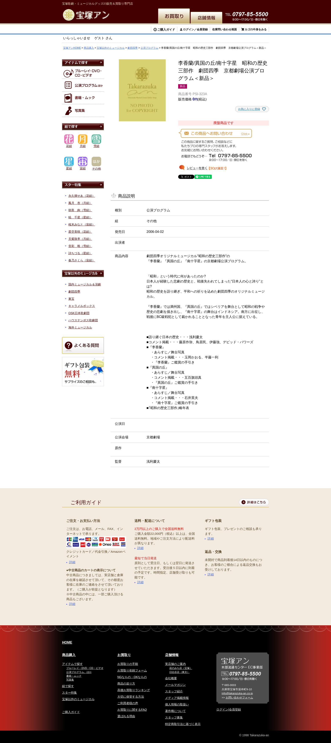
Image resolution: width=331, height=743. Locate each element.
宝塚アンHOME (72, 47)
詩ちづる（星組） (80, 253)
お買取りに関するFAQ (132, 709)
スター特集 (69, 692)
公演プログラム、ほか (79, 672)
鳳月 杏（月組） (80, 203)
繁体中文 (213, 3)
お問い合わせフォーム (239, 697)
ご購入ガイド (166, 29)
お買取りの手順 (127, 664)
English (198, 3)
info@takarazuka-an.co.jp (237, 693)
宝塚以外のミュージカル (111, 47)
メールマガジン (175, 684)
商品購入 (89, 47)
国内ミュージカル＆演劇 (84, 284)
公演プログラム (149, 47)
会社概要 (171, 678)
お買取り (124, 655)
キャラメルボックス (81, 306)
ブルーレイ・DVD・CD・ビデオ (84, 668)
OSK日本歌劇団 (79, 313)
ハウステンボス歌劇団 (83, 320)
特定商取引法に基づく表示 (183, 724)
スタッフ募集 (174, 717)
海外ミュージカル (80, 327)
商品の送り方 (126, 683)
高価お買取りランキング (133, 690)
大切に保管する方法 (130, 696)
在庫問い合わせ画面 (224, 29)
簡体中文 (228, 3)
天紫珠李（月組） (80, 238)
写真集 (70, 679)
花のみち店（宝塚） (180, 668)
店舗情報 (172, 655)
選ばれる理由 (126, 716)
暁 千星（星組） (80, 217)
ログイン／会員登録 (195, 29)
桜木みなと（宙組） (81, 224)
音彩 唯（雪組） (80, 246)
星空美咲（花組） (80, 231)
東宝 (71, 298)
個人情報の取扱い (177, 704)
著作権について (175, 711)
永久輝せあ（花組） (81, 195)
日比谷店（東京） (179, 672)
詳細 (72, 562)
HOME (67, 642)
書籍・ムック (73, 675)
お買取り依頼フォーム (132, 670)
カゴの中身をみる (256, 29)
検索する (77, 30)
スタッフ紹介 (174, 691)
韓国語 (242, 3)
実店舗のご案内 (175, 664)
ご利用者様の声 (127, 703)
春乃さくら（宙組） (81, 260)
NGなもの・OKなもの (132, 677)
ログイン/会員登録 (228, 709)
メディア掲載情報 (177, 698)
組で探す (68, 686)
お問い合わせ (259, 3)
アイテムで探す (72, 664)
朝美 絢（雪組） (80, 210)
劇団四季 (133, 47)
